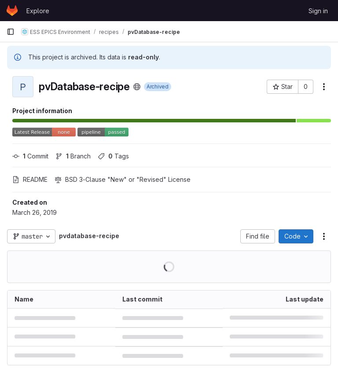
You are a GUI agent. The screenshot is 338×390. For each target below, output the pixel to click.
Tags (113, 156)
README (30, 179)
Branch (73, 156)
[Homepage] (12, 11)
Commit (30, 156)
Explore (37, 11)
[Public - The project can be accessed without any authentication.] (136, 86)
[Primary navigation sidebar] (11, 32)
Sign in (318, 11)
